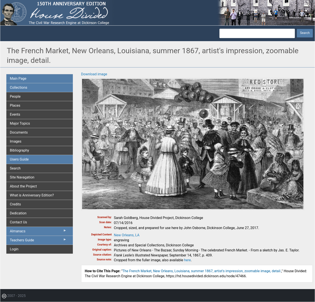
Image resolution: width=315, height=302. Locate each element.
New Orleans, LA (127, 235)
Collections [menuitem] (18, 87)
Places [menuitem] (15, 105)
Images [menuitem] (15, 141)
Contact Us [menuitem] (18, 222)
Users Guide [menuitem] (19, 159)
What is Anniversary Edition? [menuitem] (32, 195)
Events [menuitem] (15, 114)
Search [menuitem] (15, 168)
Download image (94, 74)
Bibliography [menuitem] (19, 150)
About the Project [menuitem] (23, 186)
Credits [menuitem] (15, 204)
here (187, 260)
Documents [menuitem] (19, 132)
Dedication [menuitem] (18, 213)
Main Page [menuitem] (18, 78)
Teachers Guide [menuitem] (38, 241)
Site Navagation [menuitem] (22, 177)
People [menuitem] (15, 96)
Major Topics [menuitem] (20, 123)
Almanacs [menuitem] (38, 232)
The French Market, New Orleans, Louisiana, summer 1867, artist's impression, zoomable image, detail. (201, 271)
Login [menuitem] (14, 249)
